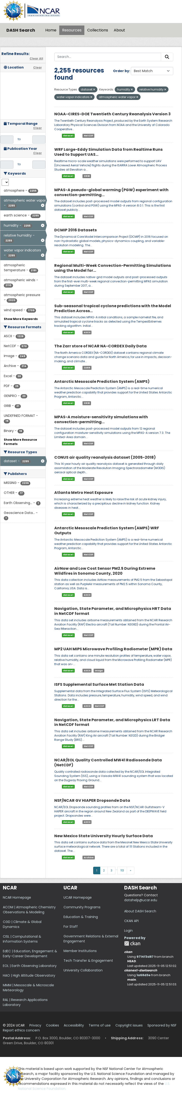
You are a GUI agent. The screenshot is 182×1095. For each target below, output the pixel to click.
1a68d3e (143, 975)
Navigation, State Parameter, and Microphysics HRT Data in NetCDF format (112, 611)
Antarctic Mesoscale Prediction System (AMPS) (102, 381)
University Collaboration (83, 970)
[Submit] (167, 57)
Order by (121, 71)
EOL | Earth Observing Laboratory (30, 965)
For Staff (71, 926)
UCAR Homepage (78, 897)
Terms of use (100, 1025)
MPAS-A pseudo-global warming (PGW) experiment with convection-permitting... (111, 192)
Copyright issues (129, 1025)
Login (128, 930)
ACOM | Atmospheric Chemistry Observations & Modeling (29, 909)
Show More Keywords (21, 319)
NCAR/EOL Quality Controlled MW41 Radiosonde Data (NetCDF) (108, 762)
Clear (37, 67)
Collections (97, 30)
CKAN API (131, 920)
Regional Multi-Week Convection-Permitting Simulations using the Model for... (112, 268)
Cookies (52, 1025)
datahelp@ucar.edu (140, 900)
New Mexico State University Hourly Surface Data (103, 836)
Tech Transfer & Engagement (88, 960)
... (116, 869)
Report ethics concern (21, 1030)
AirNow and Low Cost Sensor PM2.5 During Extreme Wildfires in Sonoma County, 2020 (104, 571)
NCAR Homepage (17, 897)
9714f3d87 (145, 956)
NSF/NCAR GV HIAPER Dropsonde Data (92, 800)
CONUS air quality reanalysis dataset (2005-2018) (105, 457)
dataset (68, 135)
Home (50, 30)
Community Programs (82, 907)
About (119, 30)
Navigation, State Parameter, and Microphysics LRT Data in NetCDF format (112, 722)
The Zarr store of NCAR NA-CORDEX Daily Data (100, 346)
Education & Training (81, 916)
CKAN (132, 943)
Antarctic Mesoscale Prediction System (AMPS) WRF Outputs (106, 530)
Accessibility (74, 1025)
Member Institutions (80, 950)
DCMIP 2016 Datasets (75, 230)
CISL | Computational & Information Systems (22, 939)
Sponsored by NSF (162, 1025)
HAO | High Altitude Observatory (29, 975)
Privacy (35, 1025)
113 (122, 870)
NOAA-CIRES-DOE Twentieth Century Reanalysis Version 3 (112, 114)
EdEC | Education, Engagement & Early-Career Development (30, 953)
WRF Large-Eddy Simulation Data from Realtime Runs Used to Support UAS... (108, 152)
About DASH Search (140, 911)
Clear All (36, 58)
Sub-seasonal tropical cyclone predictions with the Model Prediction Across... (112, 308)
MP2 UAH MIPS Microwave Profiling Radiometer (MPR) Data (113, 649)
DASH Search (20, 30)
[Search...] (107, 57)
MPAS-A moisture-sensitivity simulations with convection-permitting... (101, 419)
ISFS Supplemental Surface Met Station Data (99, 684)
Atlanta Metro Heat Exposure (83, 492)
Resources (72, 30)
